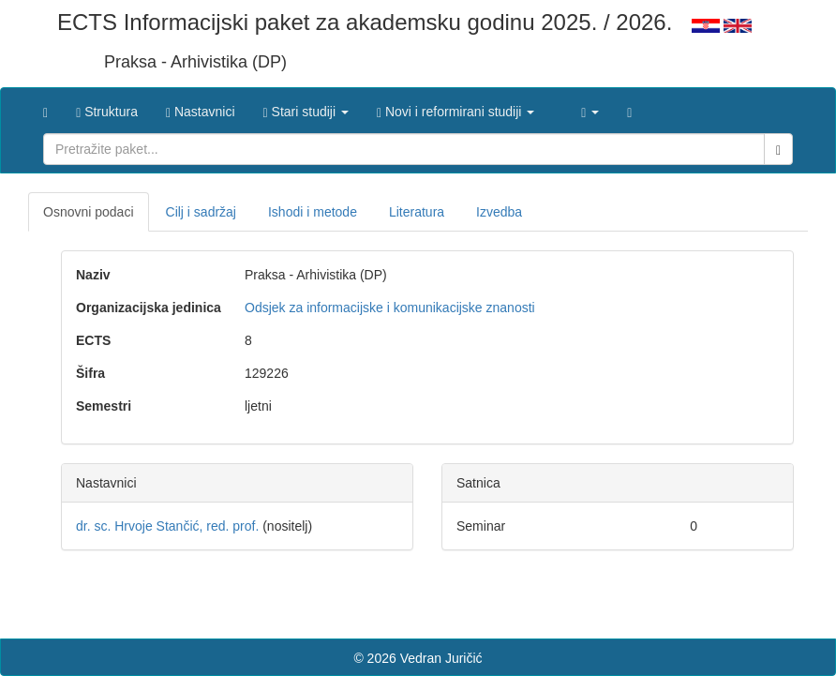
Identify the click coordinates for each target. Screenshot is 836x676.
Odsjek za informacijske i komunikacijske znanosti (390, 307)
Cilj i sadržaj (201, 211)
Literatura (416, 211)
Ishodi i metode (312, 211)
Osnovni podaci (88, 211)
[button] (306, 107)
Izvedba (499, 211)
